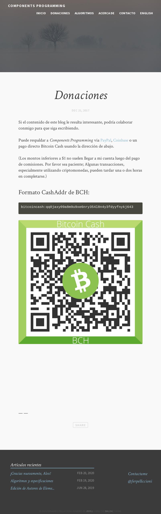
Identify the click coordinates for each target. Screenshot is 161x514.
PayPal (106, 140)
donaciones (60, 13)
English (146, 13)
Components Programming (36, 5)
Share (80, 425)
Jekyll (89, 511)
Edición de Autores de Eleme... (34, 488)
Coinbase (122, 140)
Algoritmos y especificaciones (33, 481)
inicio (41, 13)
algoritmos (84, 13)
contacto (127, 13)
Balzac (109, 511)
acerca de (106, 13)
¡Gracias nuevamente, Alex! (32, 473)
